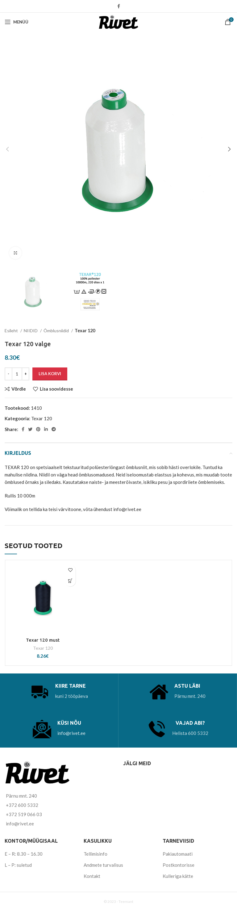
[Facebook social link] (118, 6)
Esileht (12, 330)
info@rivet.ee (71, 733)
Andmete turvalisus (103, 865)
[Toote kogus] (17, 373)
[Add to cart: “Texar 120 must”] (70, 581)
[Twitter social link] (30, 429)
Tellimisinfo (95, 854)
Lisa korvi (50, 373)
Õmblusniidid (57, 330)
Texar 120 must (43, 640)
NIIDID (31, 330)
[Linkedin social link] (46, 429)
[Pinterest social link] (38, 429)
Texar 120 (85, 330)
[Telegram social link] (54, 429)
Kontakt (92, 876)
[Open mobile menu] (16, 22)
